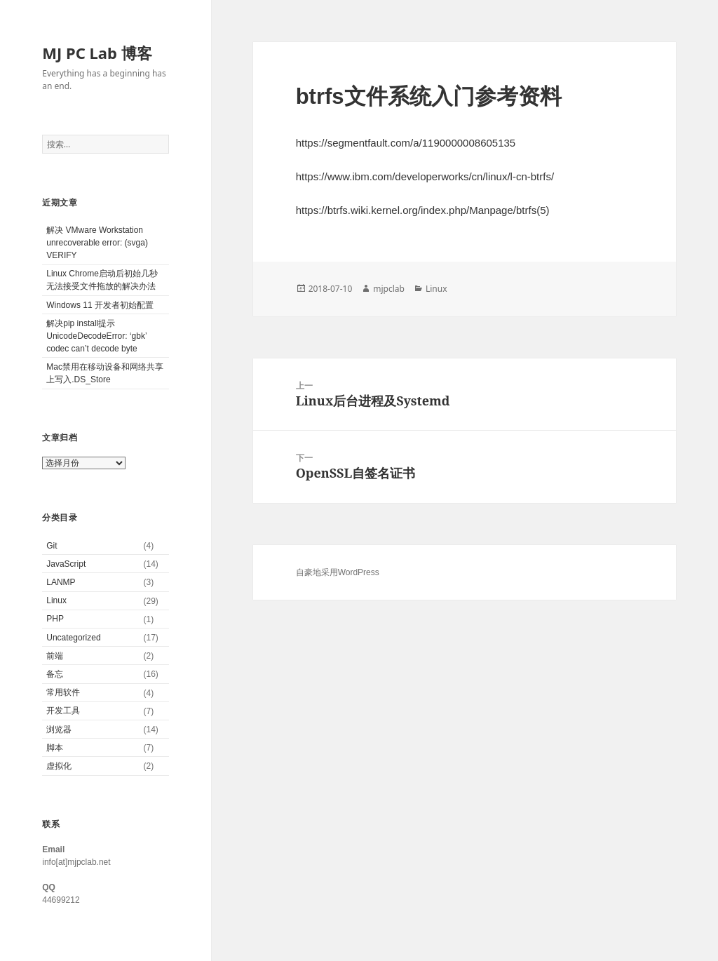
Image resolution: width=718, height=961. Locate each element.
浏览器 (59, 729)
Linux (56, 600)
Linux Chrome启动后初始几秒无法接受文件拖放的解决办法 (102, 280)
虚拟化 (59, 766)
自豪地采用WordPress (337, 572)
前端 (54, 656)
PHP (55, 619)
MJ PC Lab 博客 (96, 52)
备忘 (54, 674)
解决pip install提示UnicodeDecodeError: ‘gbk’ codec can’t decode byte (96, 336)
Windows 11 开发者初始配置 (100, 305)
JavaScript (66, 564)
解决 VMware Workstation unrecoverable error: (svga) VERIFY (97, 242)
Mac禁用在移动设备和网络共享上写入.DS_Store (104, 373)
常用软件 (63, 692)
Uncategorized (73, 638)
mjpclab (389, 289)
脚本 (54, 748)
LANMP (60, 582)
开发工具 (63, 710)
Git (51, 546)
